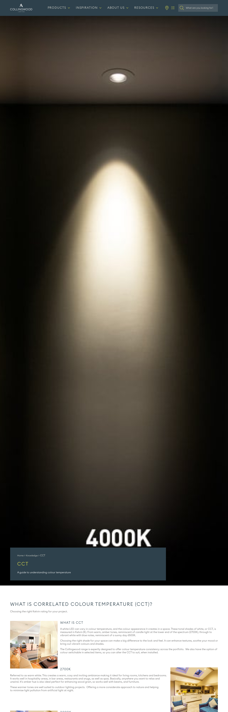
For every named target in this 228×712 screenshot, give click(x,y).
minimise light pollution (27, 690)
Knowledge (32, 556)
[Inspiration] (89, 8)
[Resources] (147, 8)
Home (20, 556)
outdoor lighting (64, 687)
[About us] (118, 8)
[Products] (59, 8)
